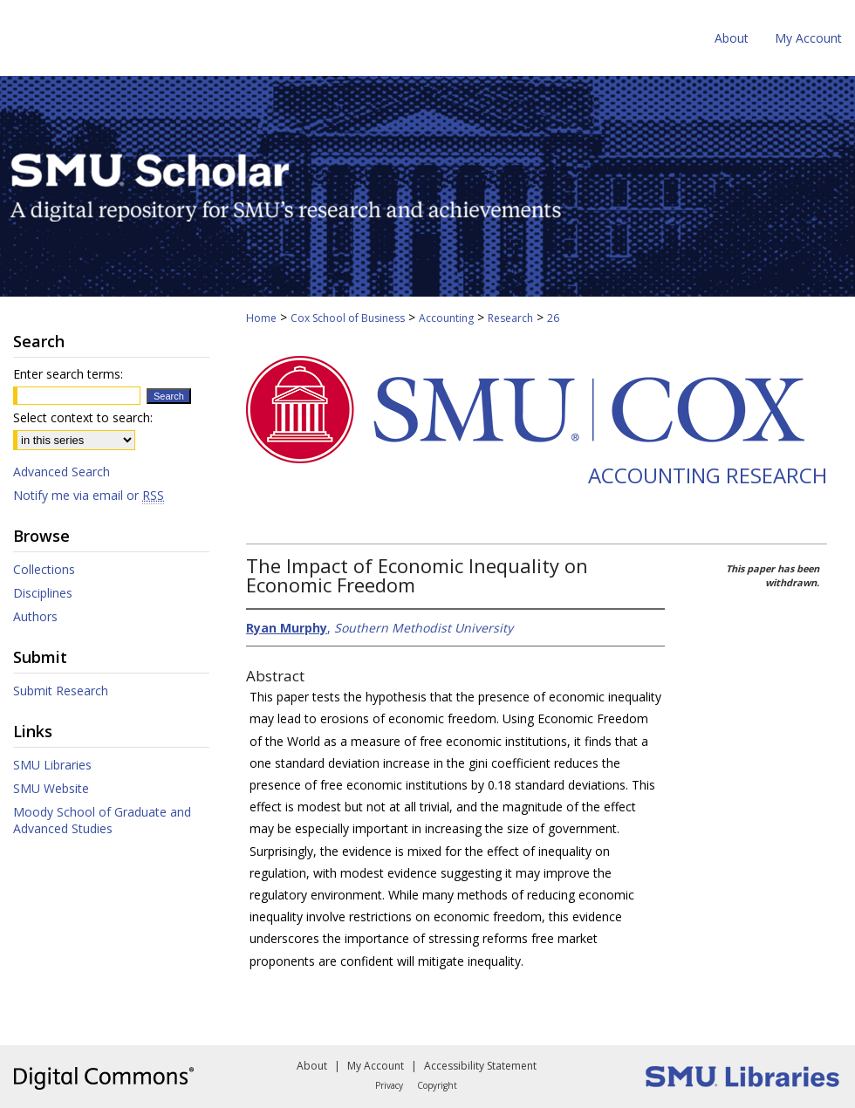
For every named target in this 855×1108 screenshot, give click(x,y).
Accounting (446, 318)
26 (553, 318)
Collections (44, 569)
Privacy (389, 1085)
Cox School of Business (348, 318)
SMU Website (51, 788)
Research (510, 318)
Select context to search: (83, 417)
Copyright (437, 1085)
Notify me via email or (88, 495)
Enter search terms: (68, 374)
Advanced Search (61, 471)
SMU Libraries (52, 764)
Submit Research (60, 690)
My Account (375, 1065)
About (312, 1065)
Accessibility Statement (480, 1065)
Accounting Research (707, 475)
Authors (35, 616)
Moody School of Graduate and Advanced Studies (102, 820)
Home (261, 318)
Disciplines (42, 593)
